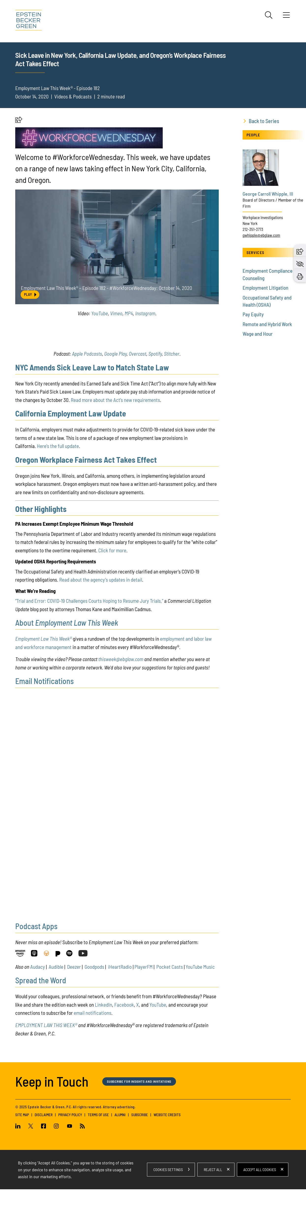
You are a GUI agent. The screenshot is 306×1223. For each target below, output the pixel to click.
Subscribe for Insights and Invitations (142, 1115)
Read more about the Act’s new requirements (115, 433)
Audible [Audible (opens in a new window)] (56, 1000)
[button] (18, 155)
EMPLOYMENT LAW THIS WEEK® (46, 1059)
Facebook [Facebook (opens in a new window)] (124, 1038)
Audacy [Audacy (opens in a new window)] (37, 1000)
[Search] (268, 15)
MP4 (129, 347)
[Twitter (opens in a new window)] (30, 1160)
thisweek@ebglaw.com (120, 693)
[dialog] (153, 1203)
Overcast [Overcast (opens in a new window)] (137, 387)
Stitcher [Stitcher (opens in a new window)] (171, 387)
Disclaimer (44, 1148)
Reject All (213, 1203)
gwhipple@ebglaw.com (261, 268)
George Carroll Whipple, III (268, 227)
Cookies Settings (168, 1203)
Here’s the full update (58, 479)
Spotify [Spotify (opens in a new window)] (155, 387)
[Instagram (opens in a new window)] (56, 1160)
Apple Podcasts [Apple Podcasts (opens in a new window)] (87, 387)
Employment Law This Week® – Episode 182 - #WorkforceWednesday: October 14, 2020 (107, 321)
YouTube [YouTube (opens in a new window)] (99, 347)
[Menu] (286, 17)
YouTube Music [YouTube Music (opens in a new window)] (200, 1000)
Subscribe (139, 1148)
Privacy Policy (70, 1148)
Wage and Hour (258, 367)
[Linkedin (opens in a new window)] (19, 1160)
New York (250, 256)
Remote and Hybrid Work (267, 358)
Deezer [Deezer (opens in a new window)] (74, 1000)
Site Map (22, 1148)
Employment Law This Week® (43, 672)
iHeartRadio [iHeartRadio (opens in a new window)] (120, 1000)
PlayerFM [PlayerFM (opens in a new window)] (143, 1000)
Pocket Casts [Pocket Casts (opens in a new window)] (169, 1000)
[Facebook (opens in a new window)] (43, 1160)
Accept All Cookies (259, 1203)
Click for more (112, 584)
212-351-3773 (253, 262)
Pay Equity (253, 348)
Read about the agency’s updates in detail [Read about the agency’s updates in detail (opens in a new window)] (100, 613)
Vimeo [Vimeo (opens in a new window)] (116, 347)
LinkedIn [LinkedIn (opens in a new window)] (103, 1038)
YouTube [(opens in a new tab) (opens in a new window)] (157, 1038)
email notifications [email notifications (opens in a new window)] (92, 1046)
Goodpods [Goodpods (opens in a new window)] (94, 1000)
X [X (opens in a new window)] (137, 1038)
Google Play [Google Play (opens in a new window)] (115, 387)
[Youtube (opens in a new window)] (69, 1160)
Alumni (120, 1148)
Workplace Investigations (263, 251)
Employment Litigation (265, 321)
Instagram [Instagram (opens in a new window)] (145, 347)
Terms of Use (98, 1148)
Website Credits (167, 1148)
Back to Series (264, 154)
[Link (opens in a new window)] (20, 988)
